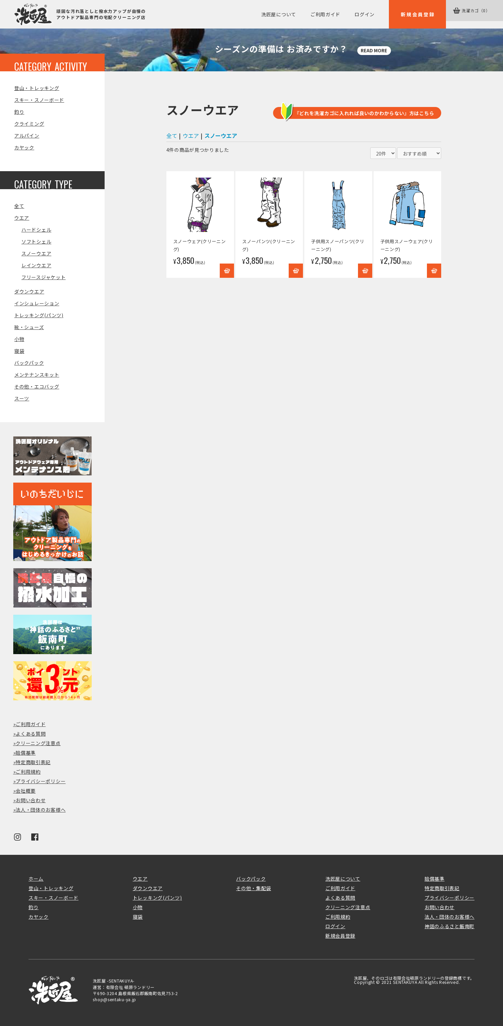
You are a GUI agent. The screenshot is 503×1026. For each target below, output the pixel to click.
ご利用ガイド (325, 14)
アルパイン (26, 135)
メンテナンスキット (36, 374)
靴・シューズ (29, 327)
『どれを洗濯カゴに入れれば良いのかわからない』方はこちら (364, 113)
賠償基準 (26, 752)
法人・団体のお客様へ (41, 809)
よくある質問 (31, 733)
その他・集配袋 (253, 888)
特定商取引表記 (33, 762)
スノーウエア (36, 253)
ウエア (21, 217)
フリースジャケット (43, 277)
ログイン (365, 14)
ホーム (36, 878)
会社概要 (26, 790)
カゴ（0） (479, 14)
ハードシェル (36, 229)
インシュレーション (36, 303)
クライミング (29, 123)
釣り (19, 111)
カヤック (24, 147)
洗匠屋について (278, 14)
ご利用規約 (28, 771)
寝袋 (19, 350)
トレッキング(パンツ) (39, 315)
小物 (19, 339)
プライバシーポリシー (41, 781)
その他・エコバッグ (36, 386)
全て (19, 205)
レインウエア (36, 265)
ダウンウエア (29, 291)
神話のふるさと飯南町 (449, 926)
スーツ (21, 398)
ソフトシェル (36, 241)
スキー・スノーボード (39, 99)
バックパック (29, 362)
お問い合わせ (31, 800)
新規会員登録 (418, 14)
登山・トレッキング (36, 88)
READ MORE (375, 50)
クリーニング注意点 (38, 743)
